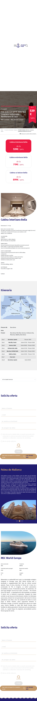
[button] (17, 521)
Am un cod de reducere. (9, 441)
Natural (15, 130)
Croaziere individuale (9, 130)
